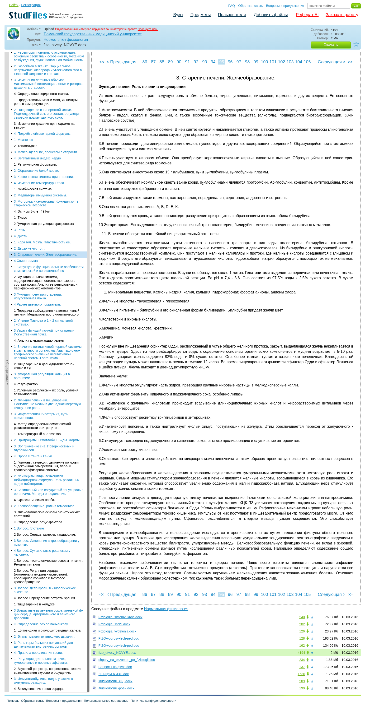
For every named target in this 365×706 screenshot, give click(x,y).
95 (221, 62)
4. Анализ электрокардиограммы (39, 148)
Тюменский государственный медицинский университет (93, 34)
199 (302, 688)
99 (255, 62)
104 (298, 62)
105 (307, 62)
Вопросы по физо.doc (115, 667)
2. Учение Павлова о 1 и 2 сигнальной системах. (43, 130)
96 (230, 62)
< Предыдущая (122, 62)
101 (273, 62)
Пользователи (232, 14)
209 (302, 681)
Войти (14, 5)
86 (144, 62)
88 (161, 62)
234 (302, 660)
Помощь (13, 700)
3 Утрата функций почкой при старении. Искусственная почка (45, 140)
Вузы (178, 14)
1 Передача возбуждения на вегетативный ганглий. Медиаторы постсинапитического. (47, 120)
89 (170, 62)
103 (290, 62)
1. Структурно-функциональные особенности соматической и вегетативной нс (49, 76)
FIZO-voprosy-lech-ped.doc (119, 638)
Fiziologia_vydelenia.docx (118, 631)
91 (187, 62)
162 (302, 645)
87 (153, 62)
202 (302, 624)
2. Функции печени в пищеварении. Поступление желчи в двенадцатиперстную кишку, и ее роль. (47, 211)
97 (238, 62)
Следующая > (331, 62)
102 (281, 62)
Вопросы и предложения (285, 6)
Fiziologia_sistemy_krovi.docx (120, 617)
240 (302, 617)
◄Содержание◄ (7, 135)
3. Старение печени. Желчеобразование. (45, 62)
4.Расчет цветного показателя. (37, 112)
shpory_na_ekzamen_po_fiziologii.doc (127, 660)
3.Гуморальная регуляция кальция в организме (42, 183)
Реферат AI (307, 14)
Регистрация (31, 5)
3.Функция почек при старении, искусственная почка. (38, 104)
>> (349, 62)
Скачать (331, 45)
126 (302, 631)
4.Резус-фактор (26, 192)
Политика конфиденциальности (153, 700)
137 (302, 667)
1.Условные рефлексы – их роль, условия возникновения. (46, 200)
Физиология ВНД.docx (116, 681)
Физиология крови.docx (116, 688)
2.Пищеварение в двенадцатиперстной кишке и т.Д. (44, 173)
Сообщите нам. (148, 29)
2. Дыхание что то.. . (29, 56)
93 (204, 62)
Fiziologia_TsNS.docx (114, 624)
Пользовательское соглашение (106, 700)
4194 (301, 653)
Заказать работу (342, 14)
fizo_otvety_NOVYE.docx (117, 653)
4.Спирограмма (26, 68)
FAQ (231, 6)
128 (302, 638)
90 (178, 62)
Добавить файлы (271, 14)
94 (213, 62)
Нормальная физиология (66, 39)
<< (102, 62)
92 (196, 62)
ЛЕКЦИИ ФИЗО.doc (114, 674)
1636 (301, 674)
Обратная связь (250, 6)
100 (264, 62)
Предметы (200, 14)
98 (247, 62)
